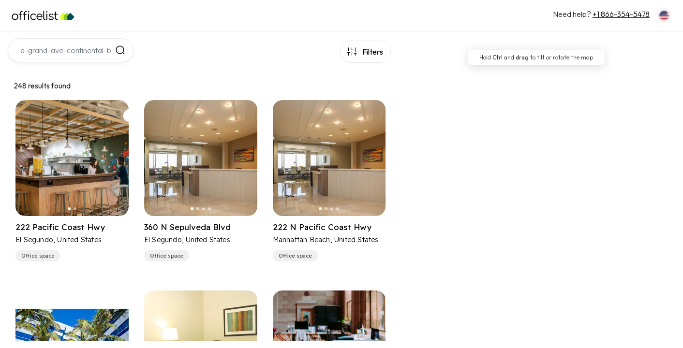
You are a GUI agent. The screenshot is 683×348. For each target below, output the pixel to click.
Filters (372, 52)
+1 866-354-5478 (621, 14)
